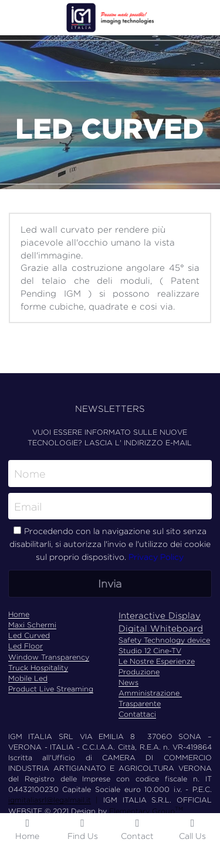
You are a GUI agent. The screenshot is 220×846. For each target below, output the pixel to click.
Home (18, 614)
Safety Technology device (164, 640)
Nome (30, 473)
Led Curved (29, 635)
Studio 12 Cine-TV (150, 650)
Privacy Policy (156, 556)
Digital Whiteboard (161, 628)
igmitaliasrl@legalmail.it (49, 800)
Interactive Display (160, 615)
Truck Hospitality (38, 668)
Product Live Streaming (50, 689)
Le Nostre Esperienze (157, 661)
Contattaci (137, 714)
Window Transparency (48, 657)
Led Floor (25, 646)
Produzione (139, 672)
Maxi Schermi (32, 625)
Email (28, 506)
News (128, 682)
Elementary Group (142, 811)
